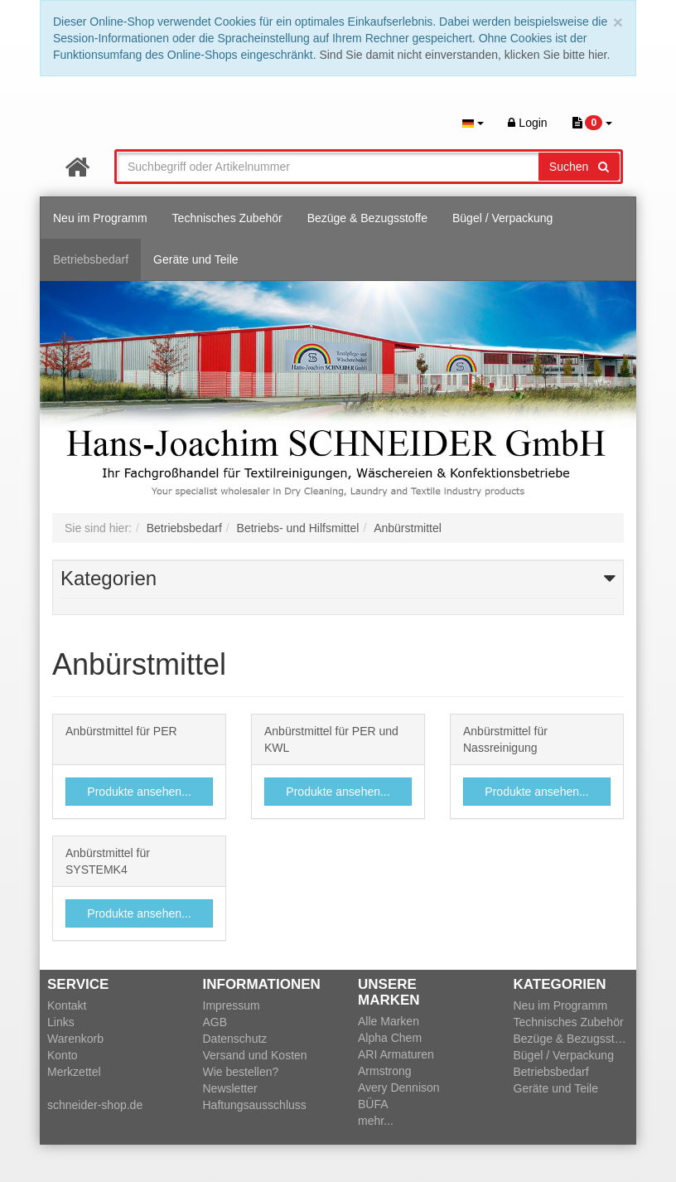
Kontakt (66, 1005)
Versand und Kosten (255, 1055)
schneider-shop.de (94, 1105)
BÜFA (373, 1104)
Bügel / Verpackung (502, 218)
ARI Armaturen (396, 1054)
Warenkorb (75, 1038)
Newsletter (230, 1088)
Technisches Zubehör (227, 218)
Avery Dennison (399, 1087)
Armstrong (385, 1071)
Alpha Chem (390, 1037)
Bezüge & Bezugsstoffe (367, 218)
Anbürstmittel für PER (121, 731)
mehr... (376, 1120)
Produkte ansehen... (139, 791)
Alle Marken (388, 1021)
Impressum (231, 1005)
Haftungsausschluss (255, 1105)
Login (527, 122)
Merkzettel (74, 1071)
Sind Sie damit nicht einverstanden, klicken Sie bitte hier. (464, 54)
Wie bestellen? (241, 1071)
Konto (62, 1055)
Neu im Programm (100, 218)
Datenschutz (235, 1038)
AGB (215, 1022)
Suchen (579, 166)
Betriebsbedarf (90, 259)
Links (61, 1022)
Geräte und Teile (195, 259)
